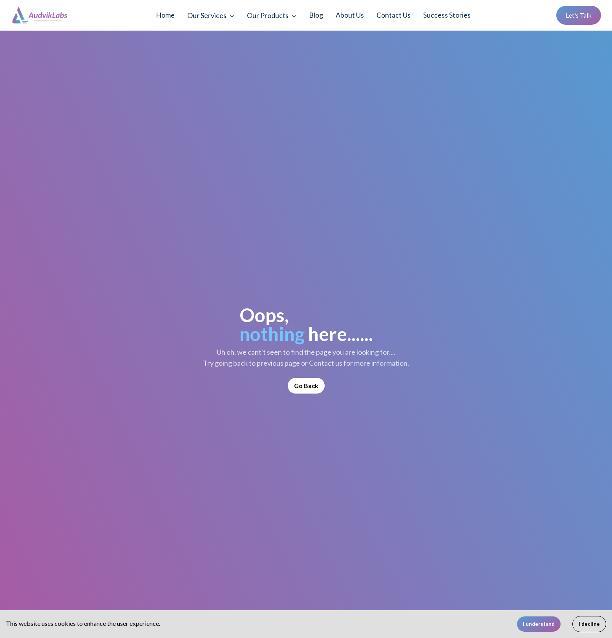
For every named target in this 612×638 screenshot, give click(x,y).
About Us (350, 15)
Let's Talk (579, 15)
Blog (316, 15)
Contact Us (393, 15)
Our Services (207, 15)
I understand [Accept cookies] (539, 624)
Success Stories (447, 15)
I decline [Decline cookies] (589, 624)
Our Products (268, 15)
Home (165, 15)
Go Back (306, 385)
